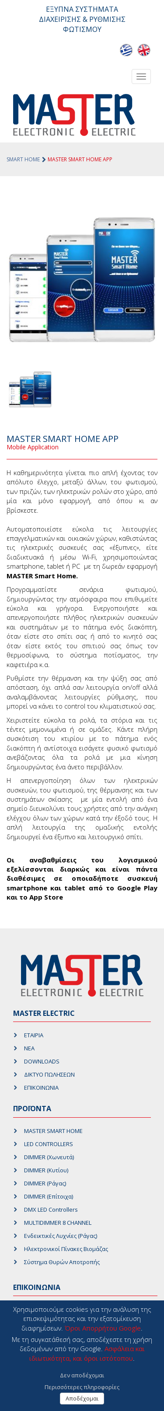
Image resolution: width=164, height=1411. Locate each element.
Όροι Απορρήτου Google (103, 1328)
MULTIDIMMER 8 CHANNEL (57, 1223)
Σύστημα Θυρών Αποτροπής (62, 1262)
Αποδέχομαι (82, 1398)
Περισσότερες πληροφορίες (82, 1387)
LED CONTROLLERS (48, 1144)
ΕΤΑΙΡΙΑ (33, 1035)
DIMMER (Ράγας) (45, 1183)
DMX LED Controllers (51, 1209)
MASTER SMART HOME (53, 1131)
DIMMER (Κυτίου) (46, 1170)
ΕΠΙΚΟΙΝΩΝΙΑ (41, 1087)
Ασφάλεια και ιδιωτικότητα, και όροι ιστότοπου (87, 1353)
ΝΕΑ (29, 1048)
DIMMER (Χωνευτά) (49, 1157)
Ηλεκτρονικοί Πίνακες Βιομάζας (66, 1249)
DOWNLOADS (41, 1061)
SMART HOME (23, 159)
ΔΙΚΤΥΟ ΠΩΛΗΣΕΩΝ (49, 1074)
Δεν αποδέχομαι (82, 1375)
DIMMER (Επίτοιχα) (48, 1196)
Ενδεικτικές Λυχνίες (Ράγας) (60, 1236)
